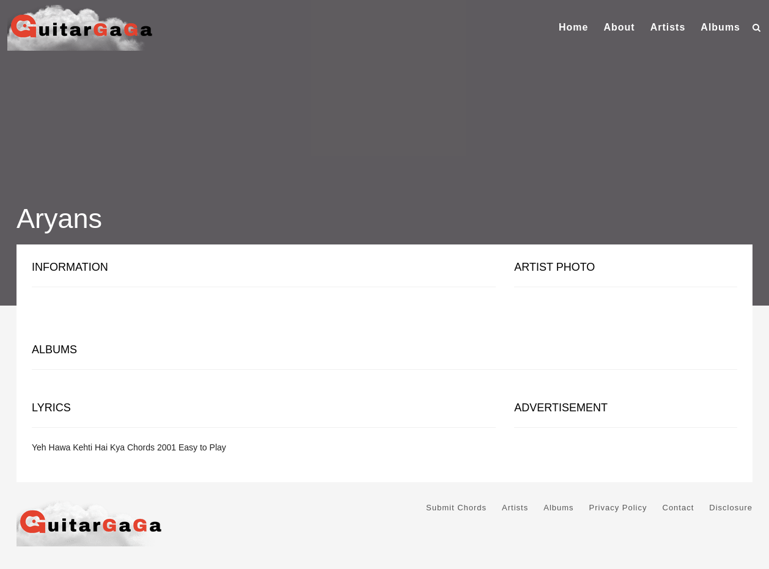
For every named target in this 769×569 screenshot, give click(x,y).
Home (573, 27)
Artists (668, 27)
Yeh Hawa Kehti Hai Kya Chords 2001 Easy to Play (129, 447)
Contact (678, 507)
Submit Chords (456, 507)
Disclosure (730, 507)
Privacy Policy (618, 507)
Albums (720, 27)
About (619, 27)
